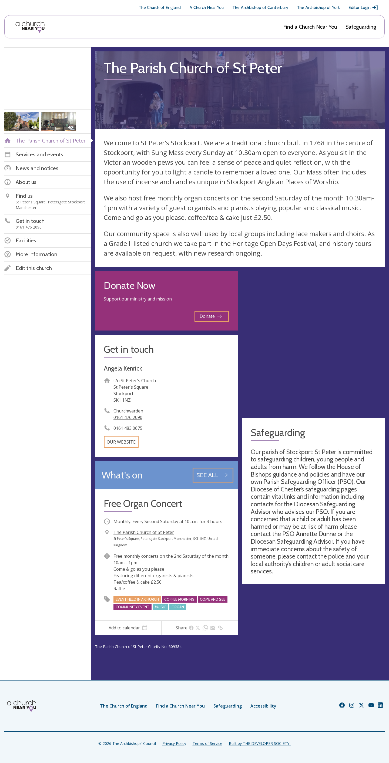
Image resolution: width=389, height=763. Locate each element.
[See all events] (213, 475)
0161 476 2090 (127, 417)
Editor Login (363, 7)
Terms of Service (207, 743)
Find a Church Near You (310, 27)
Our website (121, 442)
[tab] (128, 628)
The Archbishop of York (318, 7)
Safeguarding (361, 27)
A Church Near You (206, 7)
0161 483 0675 (127, 428)
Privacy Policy (174, 743)
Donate (211, 316)
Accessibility (263, 706)
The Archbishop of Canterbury (260, 7)
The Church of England (160, 7)
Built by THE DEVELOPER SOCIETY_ (260, 743)
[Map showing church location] (313, 342)
